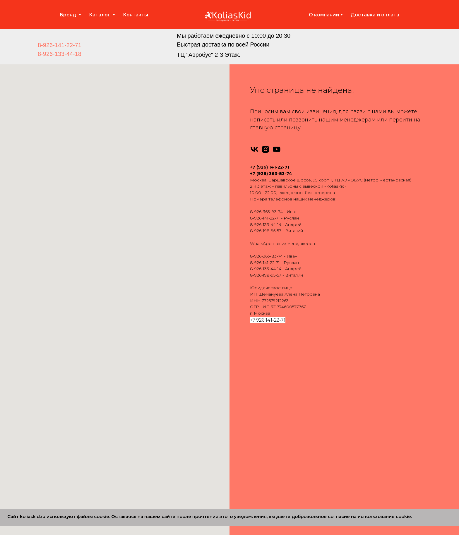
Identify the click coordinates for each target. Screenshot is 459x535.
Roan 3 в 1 (245, 435)
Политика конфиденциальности (357, 454)
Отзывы (331, 416)
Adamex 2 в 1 (161, 380)
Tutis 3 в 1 (244, 444)
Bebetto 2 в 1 (161, 407)
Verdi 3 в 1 (245, 454)
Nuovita (68, 435)
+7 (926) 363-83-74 (271, 173)
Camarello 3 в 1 (250, 416)
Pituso (66, 426)
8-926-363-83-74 (266, 211)
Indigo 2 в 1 (159, 426)
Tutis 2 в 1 (157, 472)
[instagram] (265, 149)
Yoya (64, 416)
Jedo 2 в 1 (157, 435)
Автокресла (335, 380)
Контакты (135, 15)
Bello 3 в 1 (245, 472)
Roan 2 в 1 (158, 454)
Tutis (64, 398)
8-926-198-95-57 (265, 230)
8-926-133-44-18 (59, 54)
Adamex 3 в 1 (248, 380)
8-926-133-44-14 (265, 224)
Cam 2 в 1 (157, 500)
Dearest (68, 472)
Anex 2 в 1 (157, 389)
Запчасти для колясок (346, 398)
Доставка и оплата (375, 15)
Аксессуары (336, 389)
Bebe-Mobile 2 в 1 (166, 398)
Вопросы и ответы (343, 435)
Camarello (70, 444)
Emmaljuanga (74, 407)
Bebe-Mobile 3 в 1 (253, 398)
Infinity (66, 389)
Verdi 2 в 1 (157, 481)
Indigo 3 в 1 (246, 426)
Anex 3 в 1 (245, 389)
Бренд (68, 15)
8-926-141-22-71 (59, 45)
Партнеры (334, 463)
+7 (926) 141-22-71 (269, 167)
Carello (67, 463)
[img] (152, 44)
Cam (64, 454)
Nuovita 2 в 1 (160, 444)
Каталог (100, 15)
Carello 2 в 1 (159, 491)
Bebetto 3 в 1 (248, 407)
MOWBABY (71, 481)
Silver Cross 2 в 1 (164, 463)
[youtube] (276, 149)
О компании (324, 15)
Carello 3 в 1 (247, 463)
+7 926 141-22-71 (267, 320)
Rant (64, 380)
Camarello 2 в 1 (163, 416)
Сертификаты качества (347, 444)
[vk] (254, 149)
